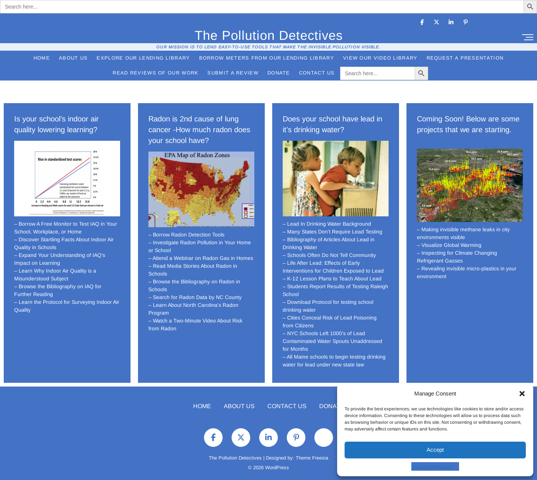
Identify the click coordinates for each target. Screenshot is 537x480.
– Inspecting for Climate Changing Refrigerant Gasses (457, 257)
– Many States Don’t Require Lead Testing (332, 232)
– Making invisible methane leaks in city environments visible (463, 233)
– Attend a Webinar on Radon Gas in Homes (200, 258)
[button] (522, 393)
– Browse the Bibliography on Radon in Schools (194, 285)
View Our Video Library (380, 58)
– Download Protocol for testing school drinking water (328, 306)
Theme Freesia (312, 458)
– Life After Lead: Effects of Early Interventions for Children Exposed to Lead (333, 267)
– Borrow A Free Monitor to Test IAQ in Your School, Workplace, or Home (65, 228)
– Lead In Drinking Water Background (327, 224)
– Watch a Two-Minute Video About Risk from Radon (195, 324)
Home (42, 58)
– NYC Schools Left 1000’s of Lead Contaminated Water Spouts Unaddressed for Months (332, 341)
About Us (73, 58)
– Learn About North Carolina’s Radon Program (193, 309)
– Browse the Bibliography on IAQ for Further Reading (57, 290)
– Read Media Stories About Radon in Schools (192, 270)
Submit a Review (232, 73)
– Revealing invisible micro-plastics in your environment (466, 272)
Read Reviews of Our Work (155, 73)
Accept (435, 449)
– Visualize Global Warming (449, 245)
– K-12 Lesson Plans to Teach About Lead (332, 279)
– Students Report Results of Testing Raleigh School (335, 290)
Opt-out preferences (431, 466)
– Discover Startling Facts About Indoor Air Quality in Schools (64, 243)
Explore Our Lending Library (143, 58)
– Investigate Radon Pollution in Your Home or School (199, 246)
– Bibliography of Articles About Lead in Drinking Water (328, 243)
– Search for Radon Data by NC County (195, 297)
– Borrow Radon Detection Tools (186, 235)
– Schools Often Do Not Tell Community (329, 255)
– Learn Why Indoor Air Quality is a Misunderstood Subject (55, 275)
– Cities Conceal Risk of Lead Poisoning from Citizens (330, 321)
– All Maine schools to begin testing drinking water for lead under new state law (334, 361)
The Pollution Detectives (268, 35)
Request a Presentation (465, 58)
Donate (278, 73)
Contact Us (317, 73)
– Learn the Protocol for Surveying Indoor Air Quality (66, 306)
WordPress (277, 467)
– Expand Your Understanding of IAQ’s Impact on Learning (59, 259)
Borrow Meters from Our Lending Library (266, 58)
